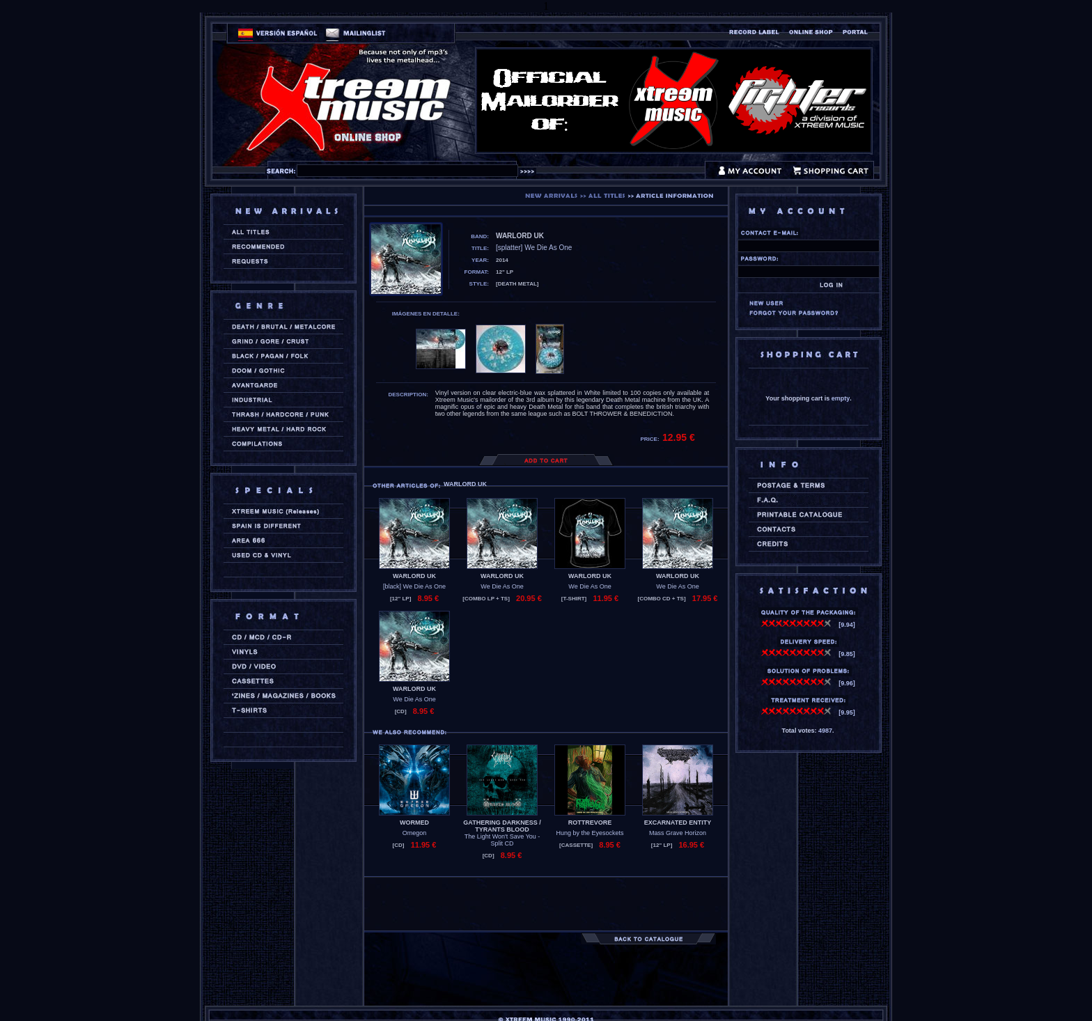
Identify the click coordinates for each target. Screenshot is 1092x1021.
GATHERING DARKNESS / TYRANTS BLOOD (501, 826)
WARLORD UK (414, 575)
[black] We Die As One (414, 586)
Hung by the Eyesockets (589, 832)
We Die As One (502, 586)
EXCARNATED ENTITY (677, 822)
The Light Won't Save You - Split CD (502, 840)
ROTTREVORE (590, 822)
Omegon (415, 832)
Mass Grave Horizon (677, 832)
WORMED (414, 822)
